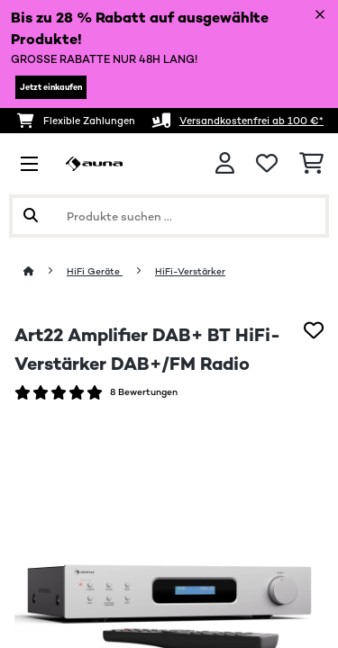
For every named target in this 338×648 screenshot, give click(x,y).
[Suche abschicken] (30, 216)
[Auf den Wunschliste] (314, 330)
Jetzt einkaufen (51, 87)
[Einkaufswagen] (311, 164)
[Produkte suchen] (169, 216)
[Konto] (224, 163)
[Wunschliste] (267, 164)
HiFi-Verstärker (190, 271)
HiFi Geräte (95, 271)
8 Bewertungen (144, 392)
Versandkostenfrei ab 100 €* (251, 120)
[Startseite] (45, 271)
